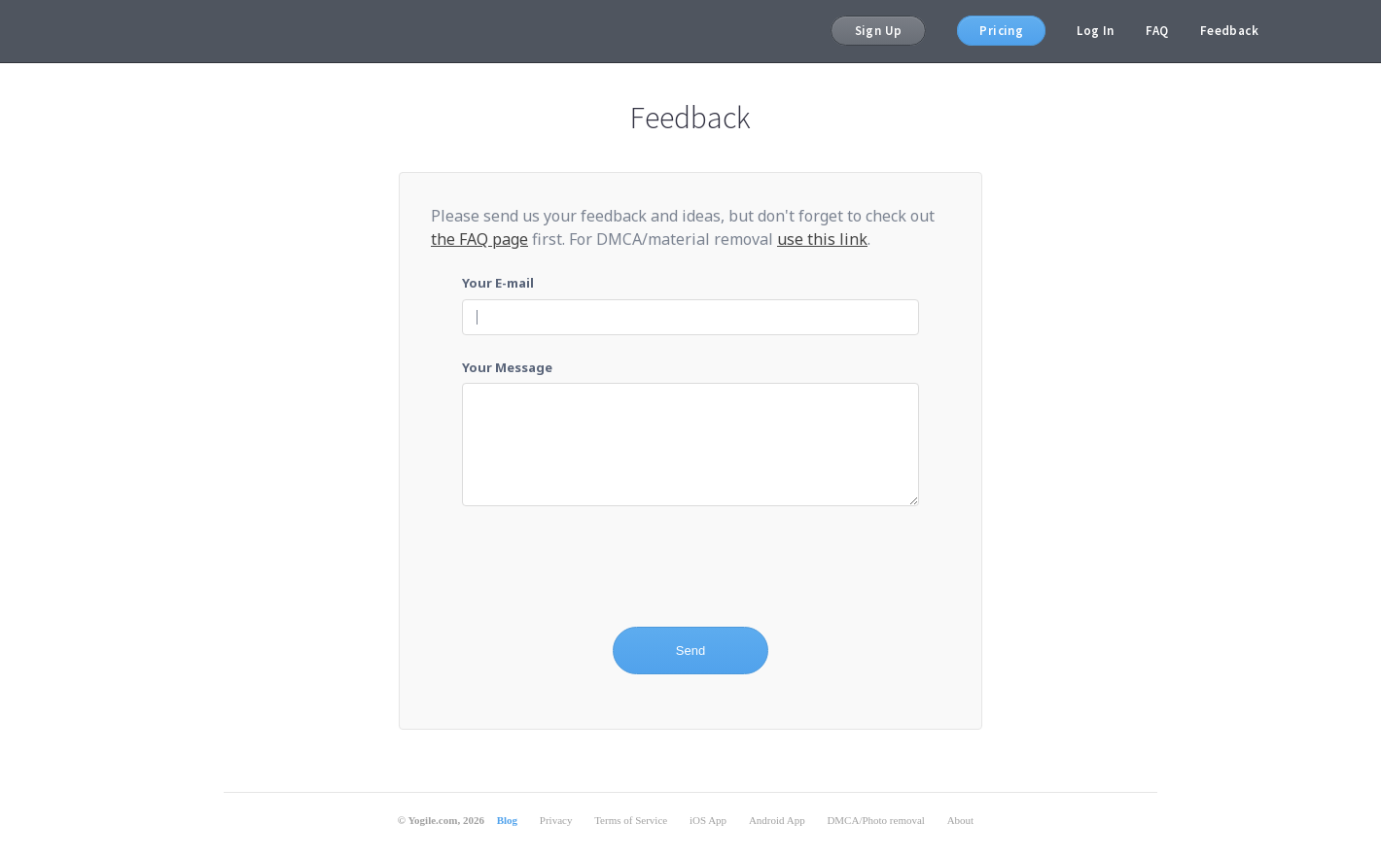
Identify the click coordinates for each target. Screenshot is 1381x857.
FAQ (1157, 30)
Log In (1095, 30)
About (960, 820)
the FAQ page (479, 239)
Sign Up (879, 30)
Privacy (556, 820)
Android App (777, 820)
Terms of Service (630, 820)
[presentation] (610, 567)
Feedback (1229, 30)
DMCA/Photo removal (876, 820)
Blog (507, 820)
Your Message (507, 367)
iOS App (708, 820)
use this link (822, 239)
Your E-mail (498, 282)
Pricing (1001, 30)
